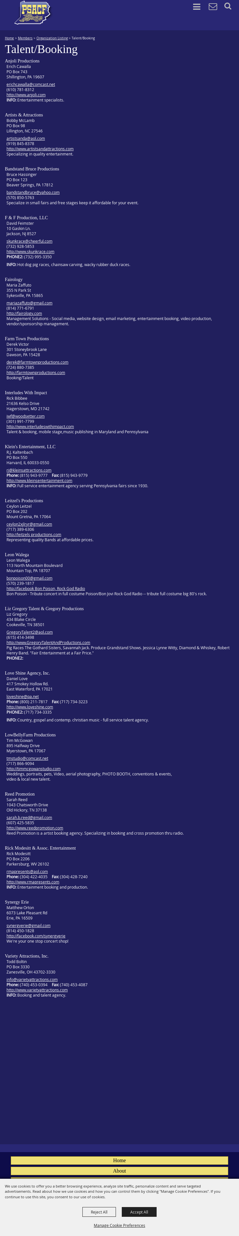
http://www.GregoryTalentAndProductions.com (48, 642)
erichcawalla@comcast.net (31, 84)
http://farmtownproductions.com (36, 372)
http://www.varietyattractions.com (37, 989)
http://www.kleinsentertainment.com (39, 480)
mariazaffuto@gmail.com (29, 302)
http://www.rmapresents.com (33, 881)
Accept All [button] (139, 1212)
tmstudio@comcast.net (27, 758)
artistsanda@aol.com (26, 138)
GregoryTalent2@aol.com (30, 632)
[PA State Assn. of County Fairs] (33, 12)
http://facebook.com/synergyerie (36, 935)
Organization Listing (52, 38)
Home (9, 38)
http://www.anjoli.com (26, 94)
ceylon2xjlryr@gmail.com (29, 524)
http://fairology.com (24, 313)
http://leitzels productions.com (34, 534)
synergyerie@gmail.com (28, 925)
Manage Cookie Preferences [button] (119, 1225)
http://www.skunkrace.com (30, 251)
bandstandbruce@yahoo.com (33, 192)
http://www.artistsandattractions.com (40, 148)
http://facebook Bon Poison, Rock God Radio (46, 588)
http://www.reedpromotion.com (35, 827)
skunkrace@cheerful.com (29, 241)
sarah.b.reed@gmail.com (29, 817)
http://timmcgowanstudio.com (34, 768)
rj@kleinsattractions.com (29, 470)
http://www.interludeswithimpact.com (40, 426)
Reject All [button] (99, 1212)
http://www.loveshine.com (30, 706)
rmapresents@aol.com (27, 871)
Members (25, 38)
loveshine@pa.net (23, 696)
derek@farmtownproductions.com (37, 362)
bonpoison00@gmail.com (29, 578)
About (119, 1171)
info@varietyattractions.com (32, 979)
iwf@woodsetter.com (26, 416)
